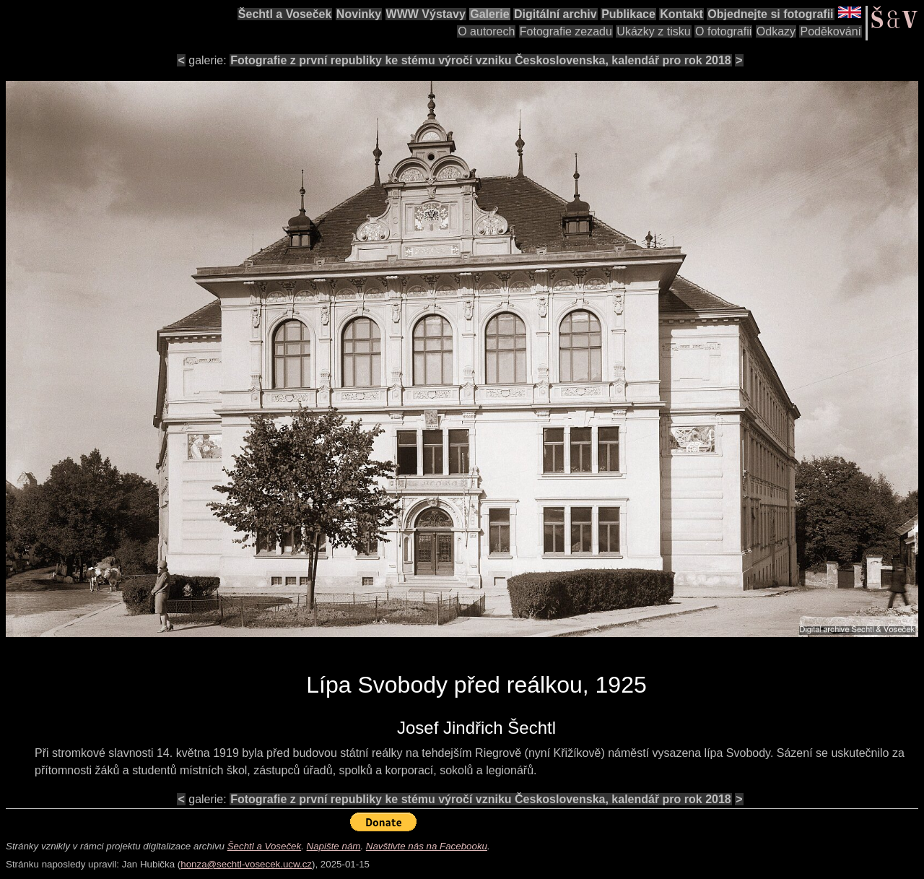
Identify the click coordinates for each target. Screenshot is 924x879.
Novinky (358, 14)
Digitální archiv (555, 14)
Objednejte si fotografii (770, 14)
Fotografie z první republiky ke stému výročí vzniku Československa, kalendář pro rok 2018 (480, 60)
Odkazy (776, 31)
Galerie (489, 14)
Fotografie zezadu (566, 31)
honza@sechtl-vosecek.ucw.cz (246, 864)
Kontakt (681, 14)
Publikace (628, 14)
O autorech (486, 31)
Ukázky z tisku (653, 31)
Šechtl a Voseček (285, 14)
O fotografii (723, 31)
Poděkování (830, 31)
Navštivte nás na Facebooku (426, 846)
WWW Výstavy (426, 14)
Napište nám (334, 846)
